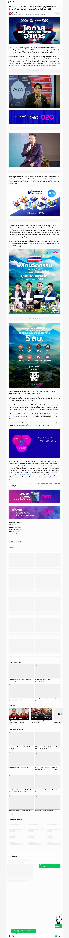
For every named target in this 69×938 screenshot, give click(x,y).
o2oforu (18, 529)
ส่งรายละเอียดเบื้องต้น (24, 425)
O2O (13, 246)
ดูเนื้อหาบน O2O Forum (49, 65)
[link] (13, 936)
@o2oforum (15, 531)
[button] (9, 936)
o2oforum (17, 525)
